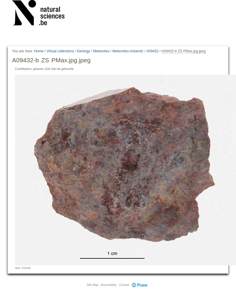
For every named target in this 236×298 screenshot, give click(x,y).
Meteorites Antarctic (127, 51)
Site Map (92, 285)
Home (39, 51)
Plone (140, 285)
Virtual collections (60, 51)
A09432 (152, 51)
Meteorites (101, 51)
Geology (83, 51)
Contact (124, 285)
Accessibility (109, 285)
